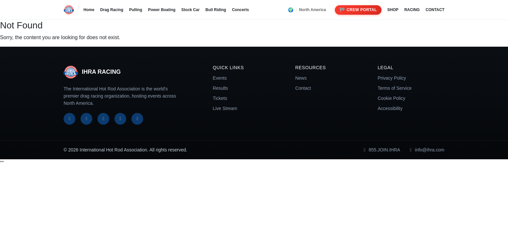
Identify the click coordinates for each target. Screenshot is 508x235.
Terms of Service (394, 88)
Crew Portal (358, 10)
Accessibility (390, 108)
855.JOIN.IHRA (381, 149)
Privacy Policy (392, 78)
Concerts (240, 10)
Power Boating (161, 10)
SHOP (392, 10)
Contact (303, 88)
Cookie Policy (391, 98)
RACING (412, 10)
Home (88, 10)
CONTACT (435, 10)
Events (220, 78)
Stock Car (190, 10)
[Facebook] (69, 119)
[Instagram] (103, 119)
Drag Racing (111, 10)
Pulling (135, 10)
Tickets (220, 98)
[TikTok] (137, 119)
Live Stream (225, 108)
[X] (86, 119)
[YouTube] (120, 119)
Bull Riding (215, 10)
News (300, 78)
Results (220, 88)
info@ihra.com (426, 149)
